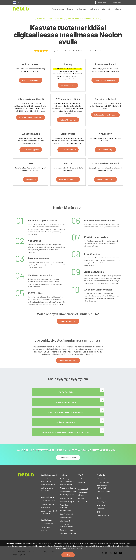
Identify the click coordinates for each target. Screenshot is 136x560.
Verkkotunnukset (58, 9)
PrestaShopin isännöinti (64, 506)
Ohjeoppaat (101, 509)
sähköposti (106, 9)
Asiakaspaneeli (116, 2)
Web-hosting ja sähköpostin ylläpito (67, 480)
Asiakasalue (101, 505)
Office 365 (81, 498)
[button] (30, 80)
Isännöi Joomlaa (65, 521)
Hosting (70, 9)
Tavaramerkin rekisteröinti (102, 487)
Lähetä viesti (101, 2)
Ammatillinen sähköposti (83, 494)
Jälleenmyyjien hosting (68, 488)
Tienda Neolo (45, 507)
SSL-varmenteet (47, 524)
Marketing (117, 9)
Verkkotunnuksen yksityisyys (47, 489)
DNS (98, 512)
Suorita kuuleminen (68, 457)
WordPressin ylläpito (67, 502)
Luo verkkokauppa (47, 504)
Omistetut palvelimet (67, 495)
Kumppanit (82, 482)
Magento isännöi (65, 511)
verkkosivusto (81, 9)
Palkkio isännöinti (66, 485)
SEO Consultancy (103, 482)
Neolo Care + (45, 527)
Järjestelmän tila (103, 515)
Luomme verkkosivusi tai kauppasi (49, 512)
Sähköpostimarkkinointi (105, 479)
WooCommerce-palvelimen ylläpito (66, 525)
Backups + (44, 530)
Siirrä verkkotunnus (48, 485)
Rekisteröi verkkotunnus (46, 480)
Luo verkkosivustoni (68, 361)
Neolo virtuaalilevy (66, 498)
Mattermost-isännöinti (68, 533)
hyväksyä (68, 555)
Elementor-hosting (66, 530)
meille (80, 479)
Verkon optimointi (103, 491)
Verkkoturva (94, 9)
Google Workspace (84, 502)
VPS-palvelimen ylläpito (68, 491)
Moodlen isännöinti (66, 517)
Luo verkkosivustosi (48, 501)
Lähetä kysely (102, 502)
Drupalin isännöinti (66, 514)
